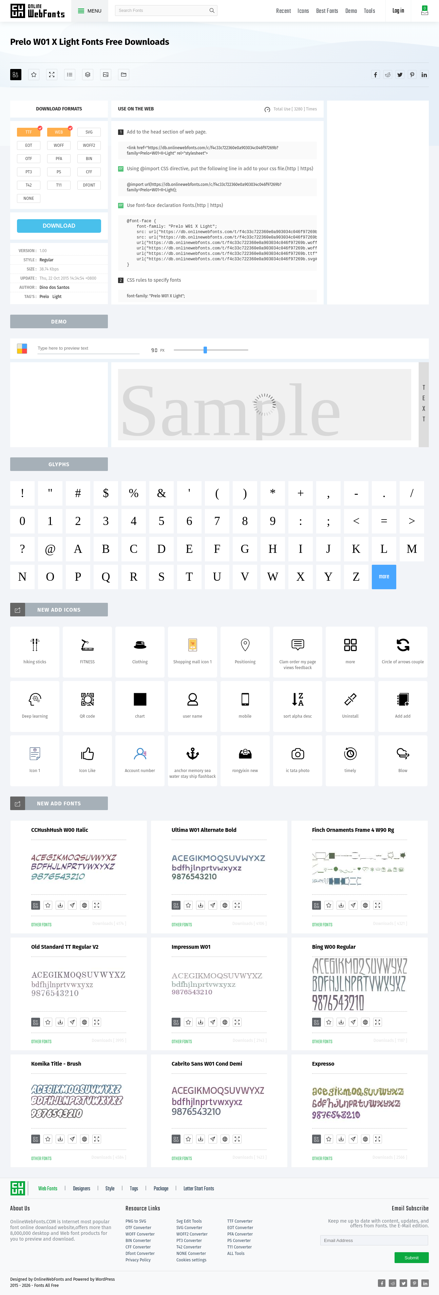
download (59, 226)
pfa (59, 158)
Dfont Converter (140, 1253)
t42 (29, 185)
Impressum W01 (191, 947)
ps (59, 172)
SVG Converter (189, 1227)
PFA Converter (240, 1234)
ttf (28, 132)
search (212, 10)
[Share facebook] (375, 74)
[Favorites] (33, 74)
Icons (303, 11)
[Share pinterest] (412, 74)
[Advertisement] (378, 202)
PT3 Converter (189, 1240)
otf (28, 158)
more (384, 577)
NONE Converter (191, 1253)
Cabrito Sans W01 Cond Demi (207, 1064)
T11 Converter (239, 1247)
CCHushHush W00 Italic (59, 830)
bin (89, 158)
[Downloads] (60, 905)
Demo (351, 11)
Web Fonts (47, 1189)
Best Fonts (327, 11)
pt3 (28, 172)
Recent (283, 11)
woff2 (89, 145)
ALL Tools (236, 1253)
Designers (81, 1189)
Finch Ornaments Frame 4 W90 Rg (353, 830)
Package (161, 1189)
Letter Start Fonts (199, 1189)
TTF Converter (239, 1221)
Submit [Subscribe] (412, 1257)
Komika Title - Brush (56, 1064)
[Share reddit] (387, 74)
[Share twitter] (400, 74)
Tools (370, 11)
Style (110, 1189)
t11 (58, 185)
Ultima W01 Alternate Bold (204, 830)
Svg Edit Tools (189, 1221)
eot (28, 145)
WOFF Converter (140, 1234)
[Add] (15, 74)
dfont (89, 185)
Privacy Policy (138, 1260)
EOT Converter (240, 1227)
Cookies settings (191, 1260)
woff (59, 145)
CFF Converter (138, 1247)
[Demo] (51, 74)
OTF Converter (138, 1227)
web (59, 132)
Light (56, 296)
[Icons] (105, 74)
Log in (398, 11)
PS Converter (239, 1240)
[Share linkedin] (424, 74)
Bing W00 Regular (334, 947)
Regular (46, 260)
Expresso (323, 1064)
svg (88, 132)
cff (89, 172)
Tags (134, 1189)
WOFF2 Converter (192, 1234)
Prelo (44, 296)
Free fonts (40, 11)
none (28, 198)
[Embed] (84, 905)
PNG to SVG (136, 1221)
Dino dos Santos (54, 287)
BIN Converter (138, 1240)
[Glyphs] (69, 74)
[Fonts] (123, 74)
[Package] (87, 74)
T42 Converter (189, 1247)
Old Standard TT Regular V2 (64, 947)
